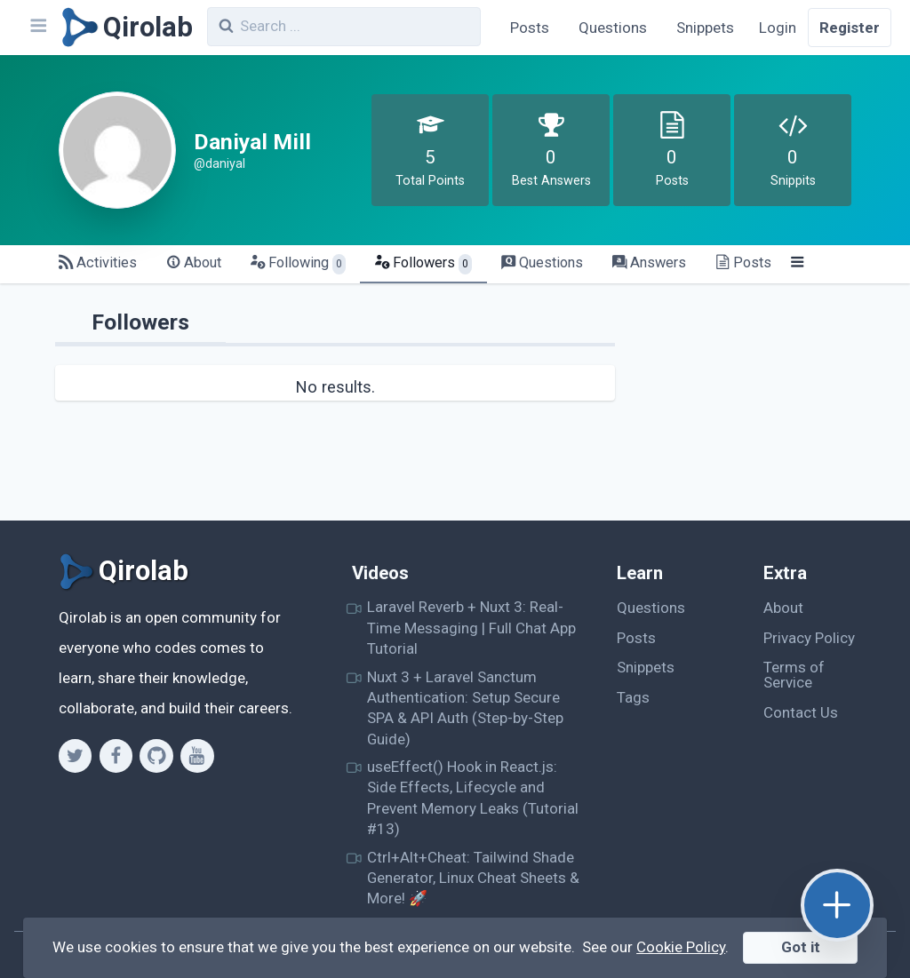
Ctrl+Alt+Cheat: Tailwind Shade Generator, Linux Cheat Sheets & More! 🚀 (473, 878)
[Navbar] (37, 27)
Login (777, 27)
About (783, 607)
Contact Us (800, 712)
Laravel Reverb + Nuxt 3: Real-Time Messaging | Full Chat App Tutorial (471, 627)
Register (849, 27)
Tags (633, 697)
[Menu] (797, 263)
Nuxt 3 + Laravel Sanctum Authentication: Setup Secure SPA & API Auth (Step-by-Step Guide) (465, 708)
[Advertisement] (754, 409)
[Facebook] (116, 756)
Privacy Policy (809, 638)
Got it (800, 947)
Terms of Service (794, 674)
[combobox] (344, 26)
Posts (529, 27)
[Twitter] (75, 756)
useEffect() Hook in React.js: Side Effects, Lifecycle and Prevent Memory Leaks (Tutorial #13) (473, 798)
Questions (613, 27)
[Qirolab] (124, 27)
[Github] (156, 756)
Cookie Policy (680, 947)
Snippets (705, 27)
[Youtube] (196, 756)
